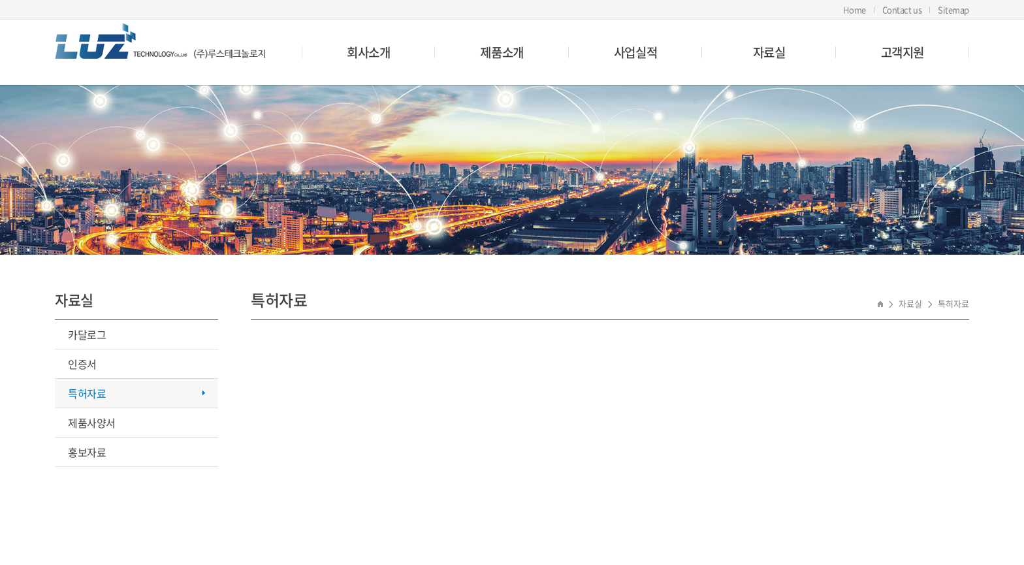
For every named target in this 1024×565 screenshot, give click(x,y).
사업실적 (635, 52)
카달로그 (87, 334)
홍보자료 (87, 452)
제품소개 (501, 52)
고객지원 (902, 52)
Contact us (902, 9)
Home (854, 9)
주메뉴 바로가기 (0, 0)
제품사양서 (92, 422)
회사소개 (368, 52)
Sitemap (953, 9)
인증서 (82, 364)
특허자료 (87, 393)
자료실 (769, 52)
